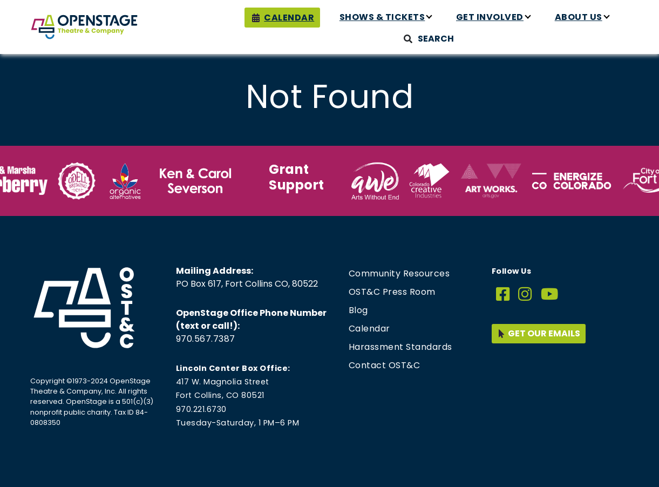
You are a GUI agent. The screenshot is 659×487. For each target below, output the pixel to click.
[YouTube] (549, 294)
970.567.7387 (205, 339)
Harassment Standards (400, 347)
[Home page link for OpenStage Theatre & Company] (84, 27)
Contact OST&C (384, 365)
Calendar (289, 17)
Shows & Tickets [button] (382, 17)
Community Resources (399, 273)
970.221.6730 (201, 409)
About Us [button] (578, 17)
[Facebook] (503, 294)
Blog (358, 310)
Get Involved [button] (490, 17)
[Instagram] (525, 294)
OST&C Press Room (392, 292)
